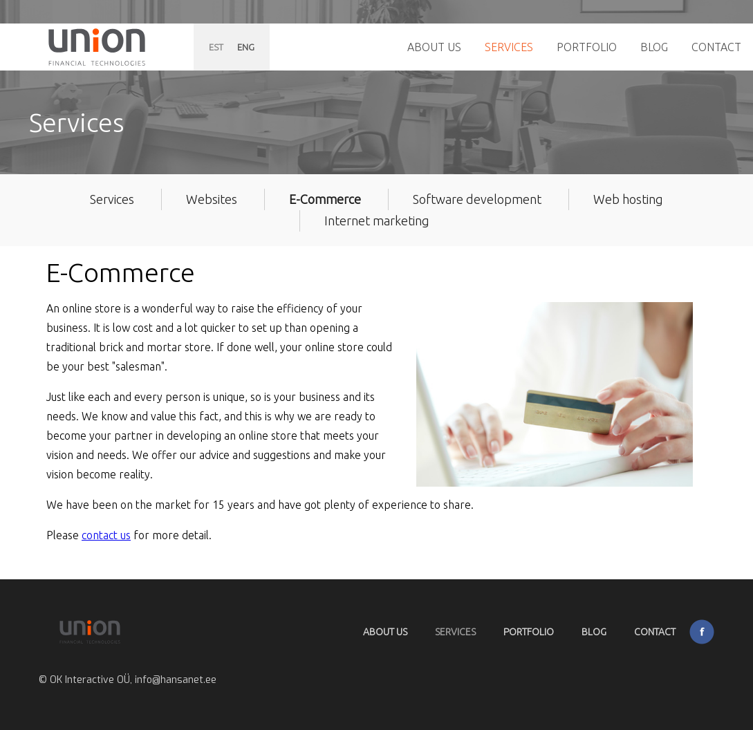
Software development (477, 199)
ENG (245, 47)
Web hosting (628, 199)
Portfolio (587, 47)
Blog (654, 47)
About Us (434, 47)
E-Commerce (325, 199)
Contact (716, 47)
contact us (106, 535)
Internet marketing (376, 220)
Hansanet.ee (97, 47)
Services (509, 47)
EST (216, 47)
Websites (211, 199)
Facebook (701, 631)
